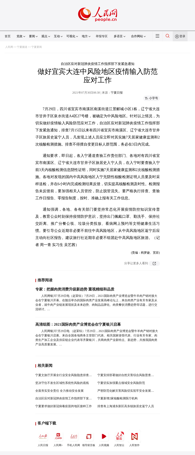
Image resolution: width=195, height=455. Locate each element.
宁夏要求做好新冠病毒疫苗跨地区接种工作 (63, 406)
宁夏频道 (22, 47)
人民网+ (58, 438)
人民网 (9, 47)
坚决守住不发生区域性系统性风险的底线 (62, 382)
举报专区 (102, 36)
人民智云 (119, 438)
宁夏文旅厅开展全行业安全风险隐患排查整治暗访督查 (71, 375)
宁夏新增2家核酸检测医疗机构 (117, 398)
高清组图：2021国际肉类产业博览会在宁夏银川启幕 (78, 324)
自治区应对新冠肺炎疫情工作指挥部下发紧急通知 (68, 398)
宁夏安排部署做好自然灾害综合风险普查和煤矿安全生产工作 (137, 375)
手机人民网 (73, 438)
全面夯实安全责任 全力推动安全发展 (59, 390)
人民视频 (103, 438)
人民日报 (42, 438)
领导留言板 (88, 438)
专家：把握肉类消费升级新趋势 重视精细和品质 (74, 289)
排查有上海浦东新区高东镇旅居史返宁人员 (125, 406)
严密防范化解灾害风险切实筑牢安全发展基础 (127, 390)
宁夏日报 (117, 92)
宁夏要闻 (36, 47)
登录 (182, 36)
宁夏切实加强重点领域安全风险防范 (121, 382)
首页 (8, 36)
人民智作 (134, 438)
